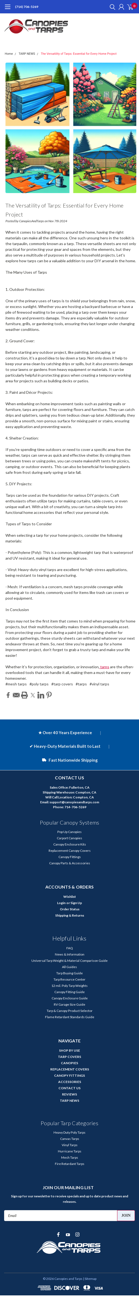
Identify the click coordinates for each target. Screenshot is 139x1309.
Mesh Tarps (69, 1157)
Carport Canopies (69, 838)
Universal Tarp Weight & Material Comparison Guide (69, 961)
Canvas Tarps (69, 1139)
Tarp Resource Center (69, 979)
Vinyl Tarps (70, 1145)
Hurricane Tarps (69, 1151)
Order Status (69, 909)
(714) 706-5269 (26, 7)
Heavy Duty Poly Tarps (69, 1132)
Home (9, 54)
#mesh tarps (16, 684)
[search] (111, 7)
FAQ (69, 948)
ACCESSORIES (69, 1082)
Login (61, 903)
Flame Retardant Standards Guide (69, 1017)
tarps (104, 666)
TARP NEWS (27, 54)
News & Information (69, 954)
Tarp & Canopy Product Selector (70, 1011)
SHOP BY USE (69, 1050)
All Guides (69, 967)
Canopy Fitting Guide (69, 992)
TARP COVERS (69, 1057)
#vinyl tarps (99, 684)
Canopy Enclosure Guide (70, 998)
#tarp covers (62, 684)
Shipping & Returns (69, 915)
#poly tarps (39, 684)
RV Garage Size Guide (69, 1004)
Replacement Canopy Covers (70, 851)
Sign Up (76, 903)
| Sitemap (89, 1279)
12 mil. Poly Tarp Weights (69, 986)
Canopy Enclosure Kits (69, 844)
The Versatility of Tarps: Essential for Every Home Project (79, 54)
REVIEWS (69, 1094)
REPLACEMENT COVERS (69, 1069)
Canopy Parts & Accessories (69, 863)
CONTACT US (69, 1088)
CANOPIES (69, 1063)
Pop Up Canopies (69, 832)
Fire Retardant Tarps (69, 1164)
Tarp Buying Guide (69, 973)
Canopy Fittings (69, 857)
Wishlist (69, 897)
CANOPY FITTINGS (69, 1075)
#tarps (81, 684)
